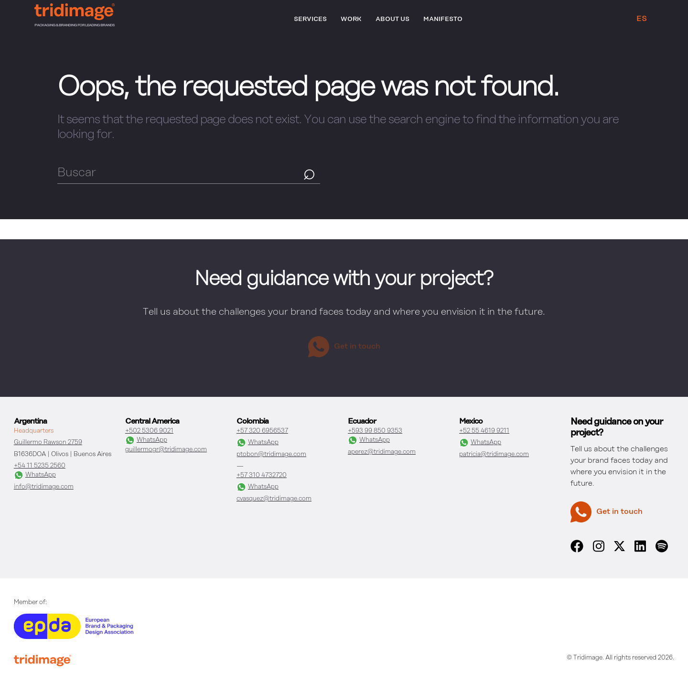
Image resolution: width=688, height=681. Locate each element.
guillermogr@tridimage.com (166, 450)
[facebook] (576, 550)
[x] (619, 549)
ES (641, 19)
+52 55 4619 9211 (484, 431)
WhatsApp (35, 475)
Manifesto (442, 19)
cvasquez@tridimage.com (274, 499)
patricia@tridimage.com (494, 454)
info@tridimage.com (44, 487)
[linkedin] (640, 550)
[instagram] (598, 550)
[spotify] (662, 550)
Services (310, 19)
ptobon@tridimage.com (271, 454)
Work (351, 19)
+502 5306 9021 (149, 431)
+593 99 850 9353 (375, 431)
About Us (392, 19)
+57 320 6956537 (262, 431)
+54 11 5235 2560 (39, 466)
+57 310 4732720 (261, 475)
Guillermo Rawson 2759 (48, 442)
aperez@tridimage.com (382, 452)
